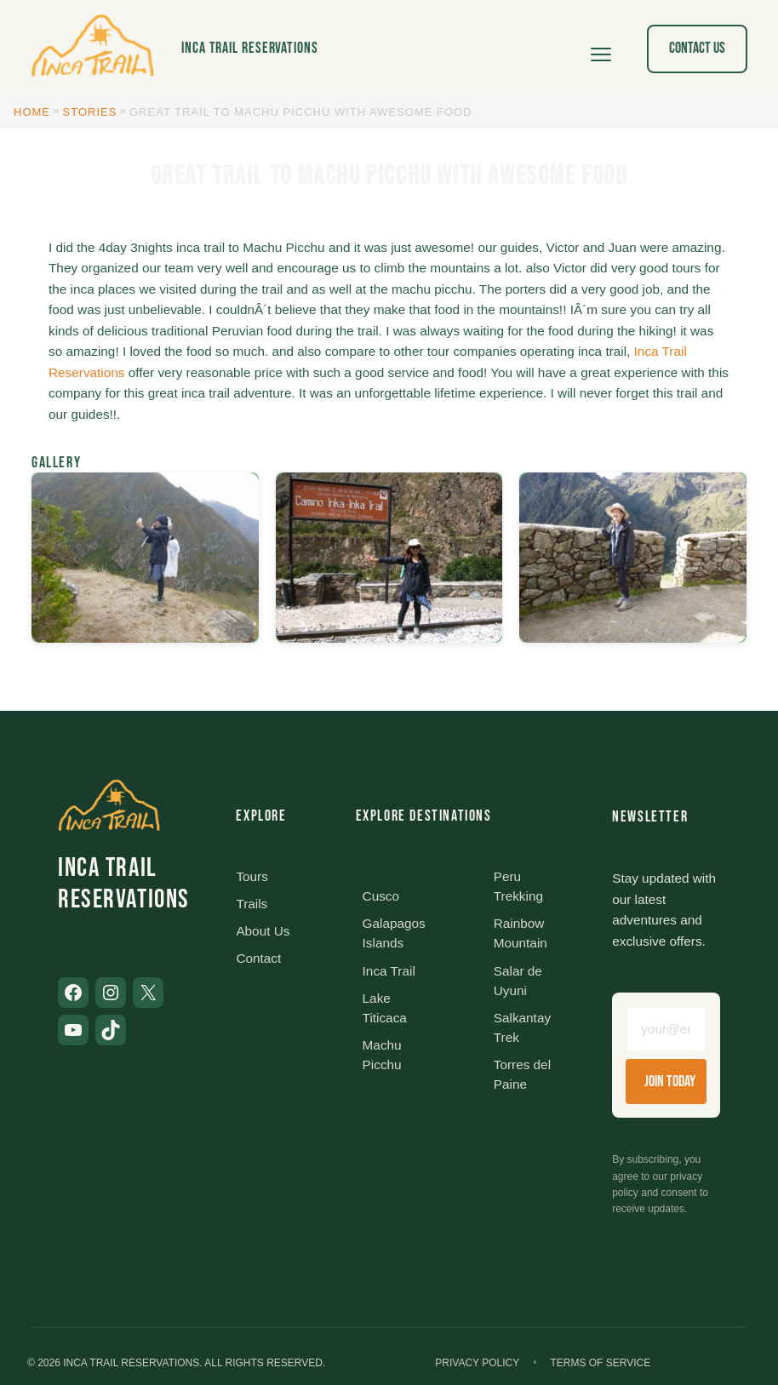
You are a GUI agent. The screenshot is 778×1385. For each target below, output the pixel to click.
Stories (90, 112)
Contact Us (697, 48)
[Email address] (666, 1029)
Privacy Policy (477, 1363)
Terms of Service (600, 1363)
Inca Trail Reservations (249, 48)
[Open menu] (601, 48)
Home (32, 112)
